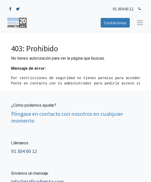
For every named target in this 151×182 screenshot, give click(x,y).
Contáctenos (115, 22)
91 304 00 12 (123, 8)
